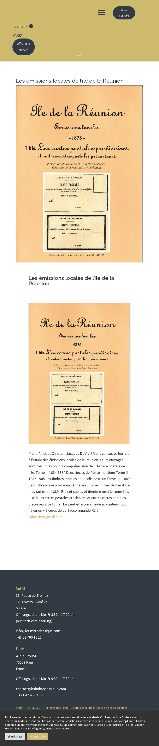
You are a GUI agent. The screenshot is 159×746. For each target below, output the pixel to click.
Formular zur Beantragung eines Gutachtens (100, 708)
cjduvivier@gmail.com (46, 516)
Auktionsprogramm (57, 708)
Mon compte (124, 13)
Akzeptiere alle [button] (38, 736)
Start (19, 708)
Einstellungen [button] (15, 736)
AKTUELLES (33, 708)
